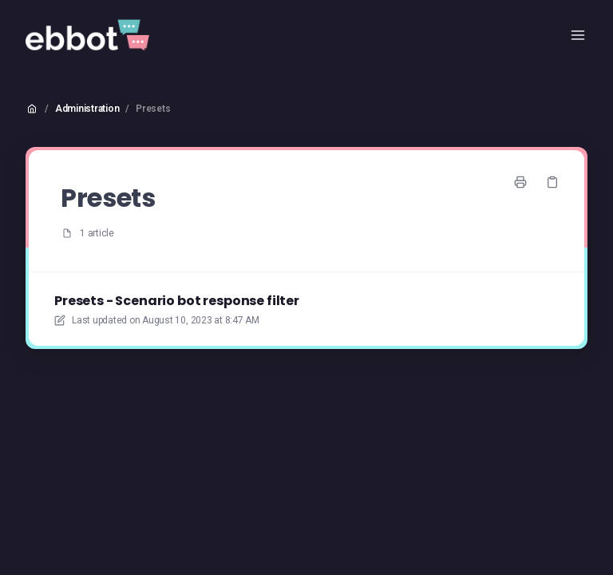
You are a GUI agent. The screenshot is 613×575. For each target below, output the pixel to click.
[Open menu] (578, 35)
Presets (153, 108)
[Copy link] (552, 182)
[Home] (87, 35)
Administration (87, 108)
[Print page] (520, 182)
